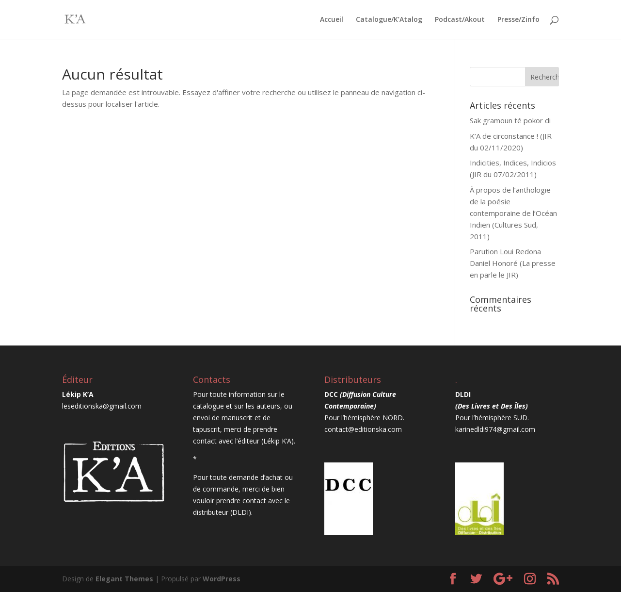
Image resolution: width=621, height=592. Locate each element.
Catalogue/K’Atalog (389, 20)
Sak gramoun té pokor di (510, 120)
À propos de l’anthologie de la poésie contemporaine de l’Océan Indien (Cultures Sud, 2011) (513, 213)
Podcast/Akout (460, 20)
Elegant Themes (124, 578)
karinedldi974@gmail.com (495, 429)
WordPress (221, 578)
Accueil (331, 20)
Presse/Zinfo (518, 20)
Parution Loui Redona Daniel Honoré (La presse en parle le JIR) (513, 263)
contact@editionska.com (363, 429)
